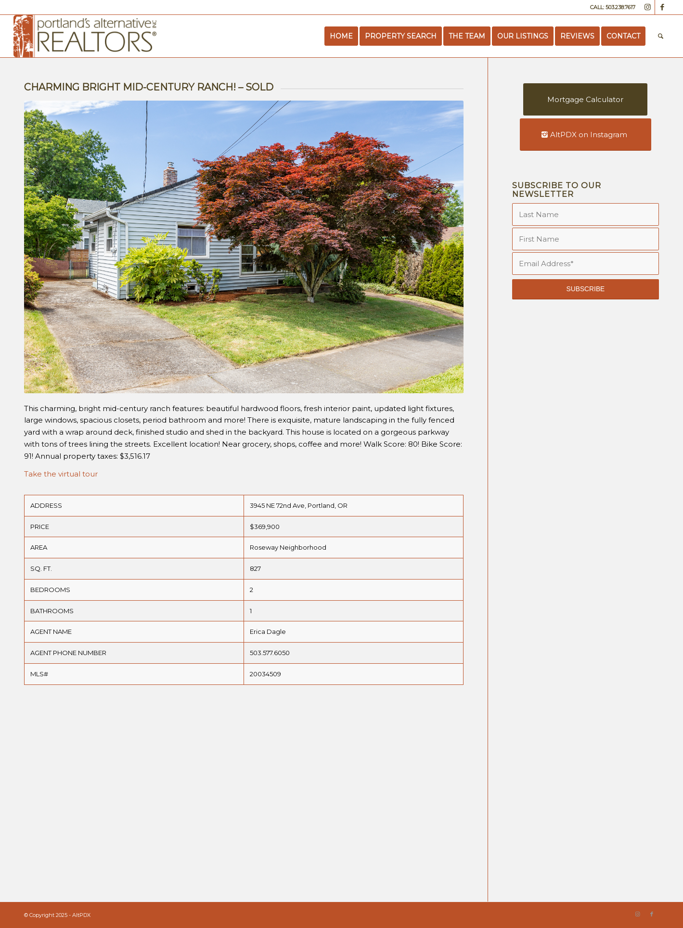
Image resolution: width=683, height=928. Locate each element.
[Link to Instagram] (648, 7)
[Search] (661, 36)
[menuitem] (341, 36)
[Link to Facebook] (662, 7)
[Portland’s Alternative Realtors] (84, 36)
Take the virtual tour (61, 473)
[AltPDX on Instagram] (585, 134)
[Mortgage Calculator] (585, 99)
